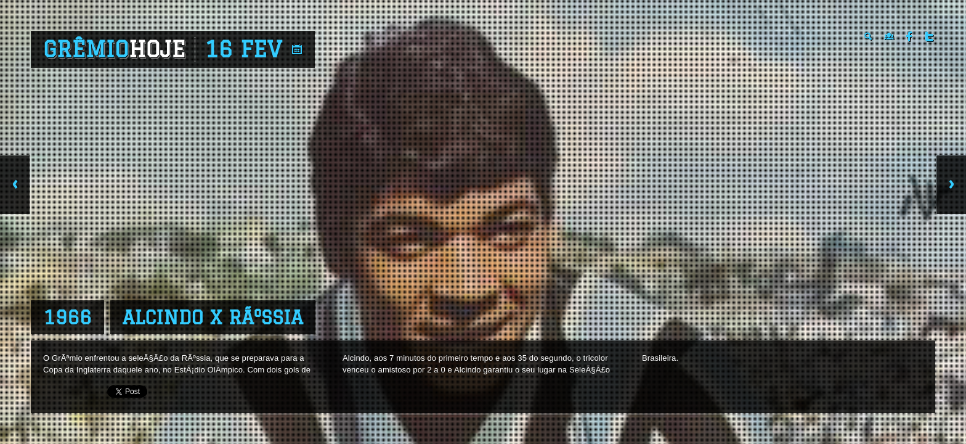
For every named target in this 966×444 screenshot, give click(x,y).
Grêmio (114, 49)
